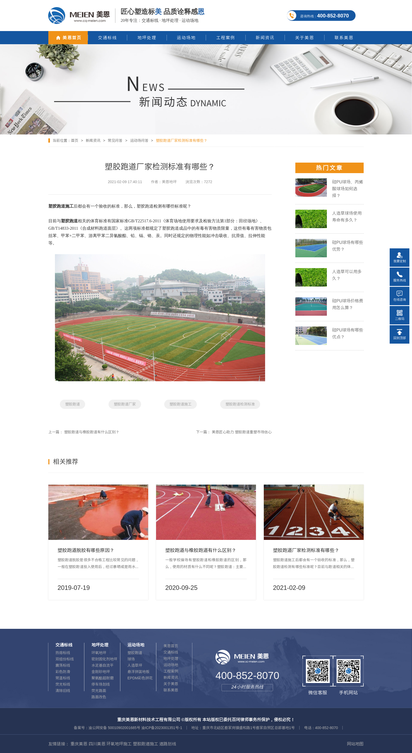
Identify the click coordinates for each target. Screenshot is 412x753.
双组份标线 (64, 659)
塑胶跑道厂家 (125, 404)
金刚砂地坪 (100, 672)
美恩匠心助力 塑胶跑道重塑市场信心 (242, 432)
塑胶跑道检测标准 (240, 404)
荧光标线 (62, 684)
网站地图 (355, 744)
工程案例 (170, 671)
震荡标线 (62, 665)
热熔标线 (62, 653)
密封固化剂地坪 (104, 659)
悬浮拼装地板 (138, 672)
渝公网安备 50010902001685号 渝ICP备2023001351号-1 (135, 728)
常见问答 (115, 140)
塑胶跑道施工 (180, 404)
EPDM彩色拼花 (140, 678)
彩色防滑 (62, 672)
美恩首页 (170, 646)
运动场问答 (139, 140)
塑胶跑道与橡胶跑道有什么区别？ (91, 432)
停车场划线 (100, 684)
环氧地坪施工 (119, 744)
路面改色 (98, 697)
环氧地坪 (98, 653)
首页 (74, 140)
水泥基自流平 (102, 665)
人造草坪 (134, 665)
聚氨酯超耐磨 (102, 678)
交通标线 (170, 652)
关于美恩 (170, 684)
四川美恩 (97, 744)
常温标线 (62, 678)
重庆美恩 (78, 744)
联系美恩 (170, 690)
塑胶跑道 (72, 404)
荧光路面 (98, 690)
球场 (131, 659)
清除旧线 (62, 690)
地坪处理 (170, 658)
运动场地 (170, 665)
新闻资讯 (93, 140)
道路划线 (167, 744)
